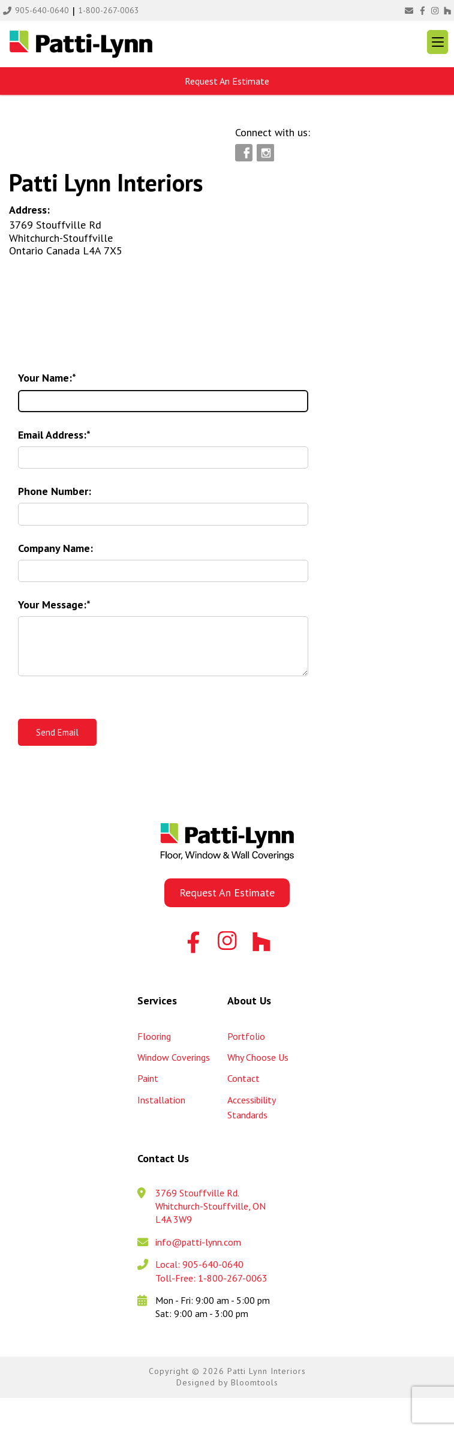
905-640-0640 (42, 10)
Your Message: (52, 604)
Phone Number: (54, 491)
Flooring (154, 1036)
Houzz (446, 10)
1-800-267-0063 (108, 10)
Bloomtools (254, 1382)
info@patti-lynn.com (409, 11)
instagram (434, 10)
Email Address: (52, 435)
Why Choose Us (257, 1057)
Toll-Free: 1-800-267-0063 (211, 1278)
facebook (422, 10)
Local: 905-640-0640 (199, 1264)
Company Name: (55, 548)
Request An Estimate (227, 81)
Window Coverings (173, 1057)
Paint (147, 1078)
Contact (243, 1078)
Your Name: (45, 378)
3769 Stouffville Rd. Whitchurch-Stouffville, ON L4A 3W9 (210, 1206)
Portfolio (246, 1036)
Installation (161, 1100)
